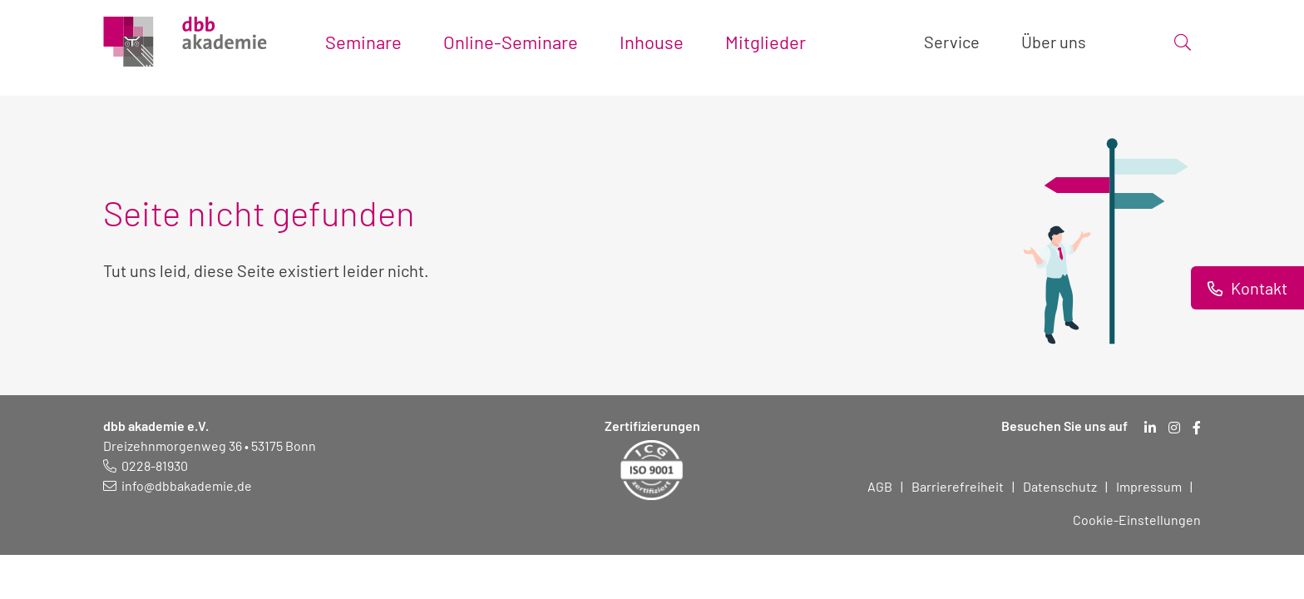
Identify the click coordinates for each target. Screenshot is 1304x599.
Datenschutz (1060, 486)
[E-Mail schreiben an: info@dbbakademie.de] (177, 485)
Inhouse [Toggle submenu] (652, 41)
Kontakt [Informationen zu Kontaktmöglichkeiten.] (1257, 288)
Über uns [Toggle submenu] (1053, 42)
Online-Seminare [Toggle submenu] (510, 41)
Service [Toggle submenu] (952, 42)
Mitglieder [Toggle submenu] (765, 41)
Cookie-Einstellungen (1137, 519)
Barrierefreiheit (957, 486)
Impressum (1149, 486)
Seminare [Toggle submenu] (363, 41)
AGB (879, 486)
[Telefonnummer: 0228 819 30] (145, 465)
